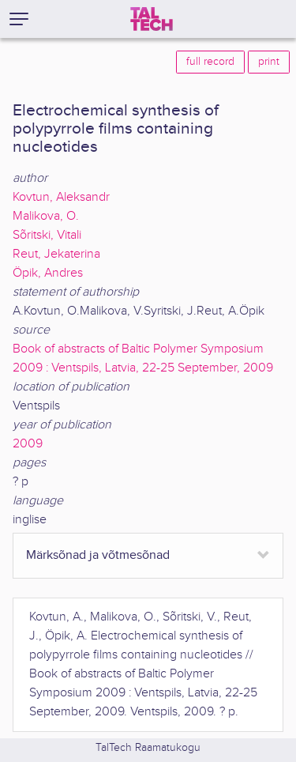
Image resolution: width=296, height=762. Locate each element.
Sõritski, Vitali (47, 235)
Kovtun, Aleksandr (61, 197)
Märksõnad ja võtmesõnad (98, 555)
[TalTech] (151, 19)
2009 (28, 443)
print (268, 61)
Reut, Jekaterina (56, 254)
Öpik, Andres (48, 273)
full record (210, 61)
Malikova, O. (46, 216)
